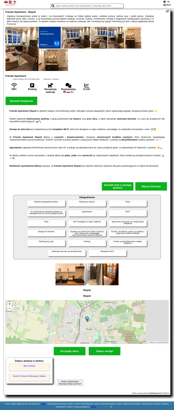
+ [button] (9, 304)
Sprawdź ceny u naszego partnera (117, 186)
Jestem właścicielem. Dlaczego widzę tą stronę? (70, 382)
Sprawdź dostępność (21, 101)
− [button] (9, 308)
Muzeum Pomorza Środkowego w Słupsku (29, 376)
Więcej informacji (151, 186)
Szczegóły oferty (69, 351)
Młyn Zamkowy (29, 366)
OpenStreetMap (162, 342)
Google (43, 404)
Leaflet (151, 342)
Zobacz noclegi (104, 351)
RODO (93, 407)
